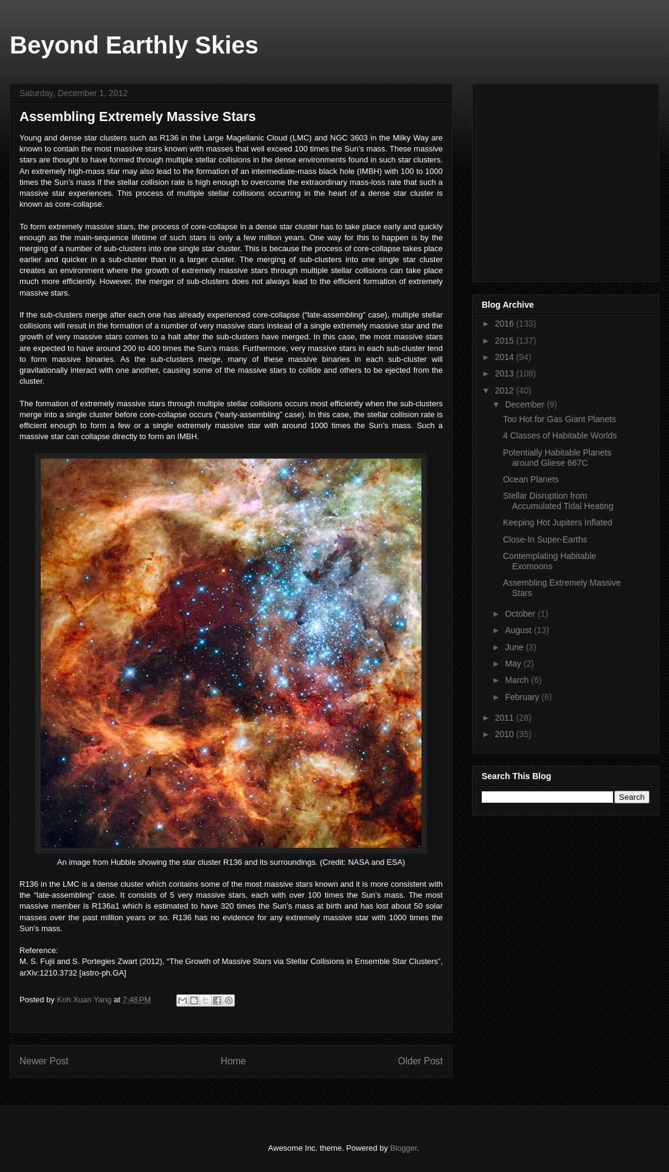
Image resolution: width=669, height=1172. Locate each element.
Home (233, 1061)
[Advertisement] (573, 179)
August (519, 630)
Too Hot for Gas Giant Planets (559, 419)
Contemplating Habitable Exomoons (549, 561)
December (525, 404)
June (515, 647)
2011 (505, 718)
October (521, 614)
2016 (505, 323)
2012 (505, 390)
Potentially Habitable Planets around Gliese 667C (557, 458)
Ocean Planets (531, 479)
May (514, 663)
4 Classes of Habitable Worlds (560, 435)
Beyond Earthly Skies (134, 45)
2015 (505, 340)
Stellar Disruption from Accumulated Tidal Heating (558, 501)
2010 (505, 734)
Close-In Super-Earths (545, 539)
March (518, 680)
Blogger (403, 1148)
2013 (505, 373)
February (523, 697)
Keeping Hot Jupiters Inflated (557, 522)
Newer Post (44, 1061)
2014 (505, 357)
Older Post (420, 1061)
